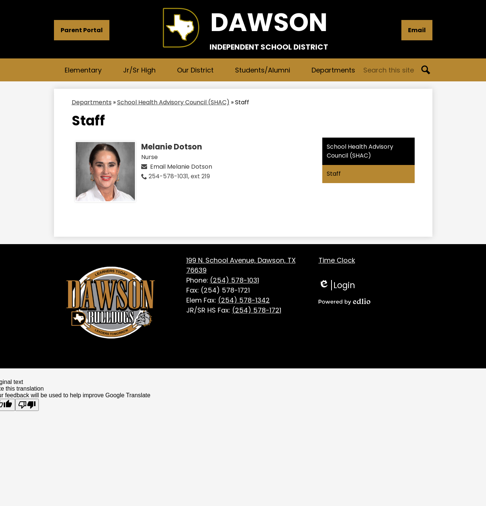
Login (337, 285)
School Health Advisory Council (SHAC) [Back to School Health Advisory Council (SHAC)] (173, 102)
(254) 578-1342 (244, 300)
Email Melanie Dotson (181, 166)
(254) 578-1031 (234, 280)
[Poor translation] (27, 405)
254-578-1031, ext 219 (179, 176)
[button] (83, 69)
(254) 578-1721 (256, 310)
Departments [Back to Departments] (92, 102)
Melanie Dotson (171, 147)
